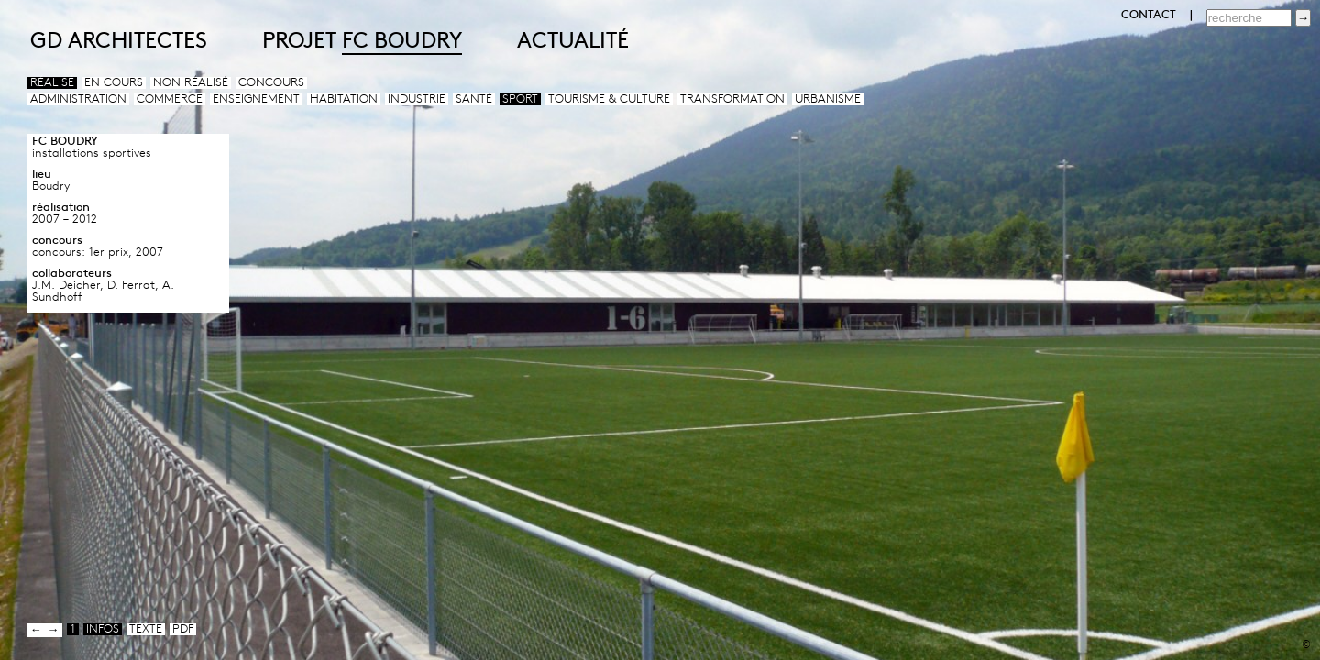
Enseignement (256, 99)
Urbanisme (828, 99)
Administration (78, 99)
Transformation (732, 99)
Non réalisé (190, 83)
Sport (520, 99)
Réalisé (52, 83)
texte (145, 629)
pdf (182, 629)
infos (102, 629)
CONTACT (1148, 15)
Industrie (417, 99)
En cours (113, 83)
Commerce (170, 99)
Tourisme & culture (609, 99)
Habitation (344, 99)
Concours (271, 83)
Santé (474, 99)
